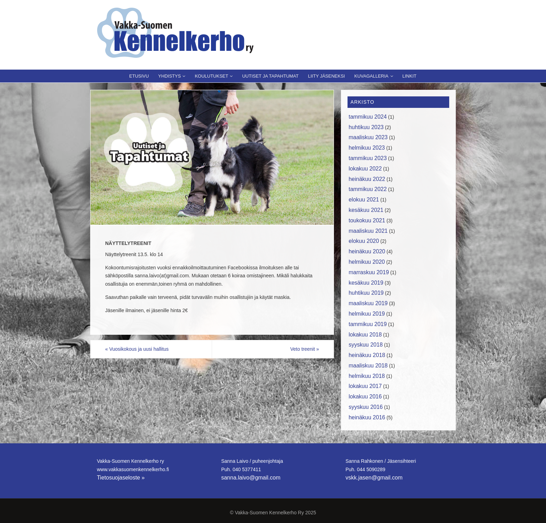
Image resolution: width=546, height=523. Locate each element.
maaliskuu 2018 (368, 366)
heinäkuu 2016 (367, 417)
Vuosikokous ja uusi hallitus (137, 349)
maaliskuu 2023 (368, 137)
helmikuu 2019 (367, 314)
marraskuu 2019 (369, 272)
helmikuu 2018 (367, 376)
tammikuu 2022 (368, 189)
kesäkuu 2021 (366, 210)
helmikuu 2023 (367, 148)
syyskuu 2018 (366, 345)
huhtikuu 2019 (366, 293)
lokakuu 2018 (365, 335)
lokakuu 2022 (365, 169)
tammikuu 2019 (368, 324)
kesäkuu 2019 (366, 283)
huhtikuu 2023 (366, 127)
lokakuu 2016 (365, 396)
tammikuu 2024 (368, 117)
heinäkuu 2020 (367, 251)
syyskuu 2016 (366, 407)
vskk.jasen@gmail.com (374, 478)
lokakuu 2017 (365, 386)
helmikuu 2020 (367, 262)
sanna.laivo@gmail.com (250, 478)
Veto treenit (304, 349)
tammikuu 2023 (368, 158)
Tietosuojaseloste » (121, 478)
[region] (212, 157)
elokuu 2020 (364, 241)
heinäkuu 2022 (367, 179)
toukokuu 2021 (367, 220)
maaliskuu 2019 (368, 303)
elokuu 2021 (364, 200)
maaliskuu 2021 (368, 231)
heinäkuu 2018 (367, 355)
